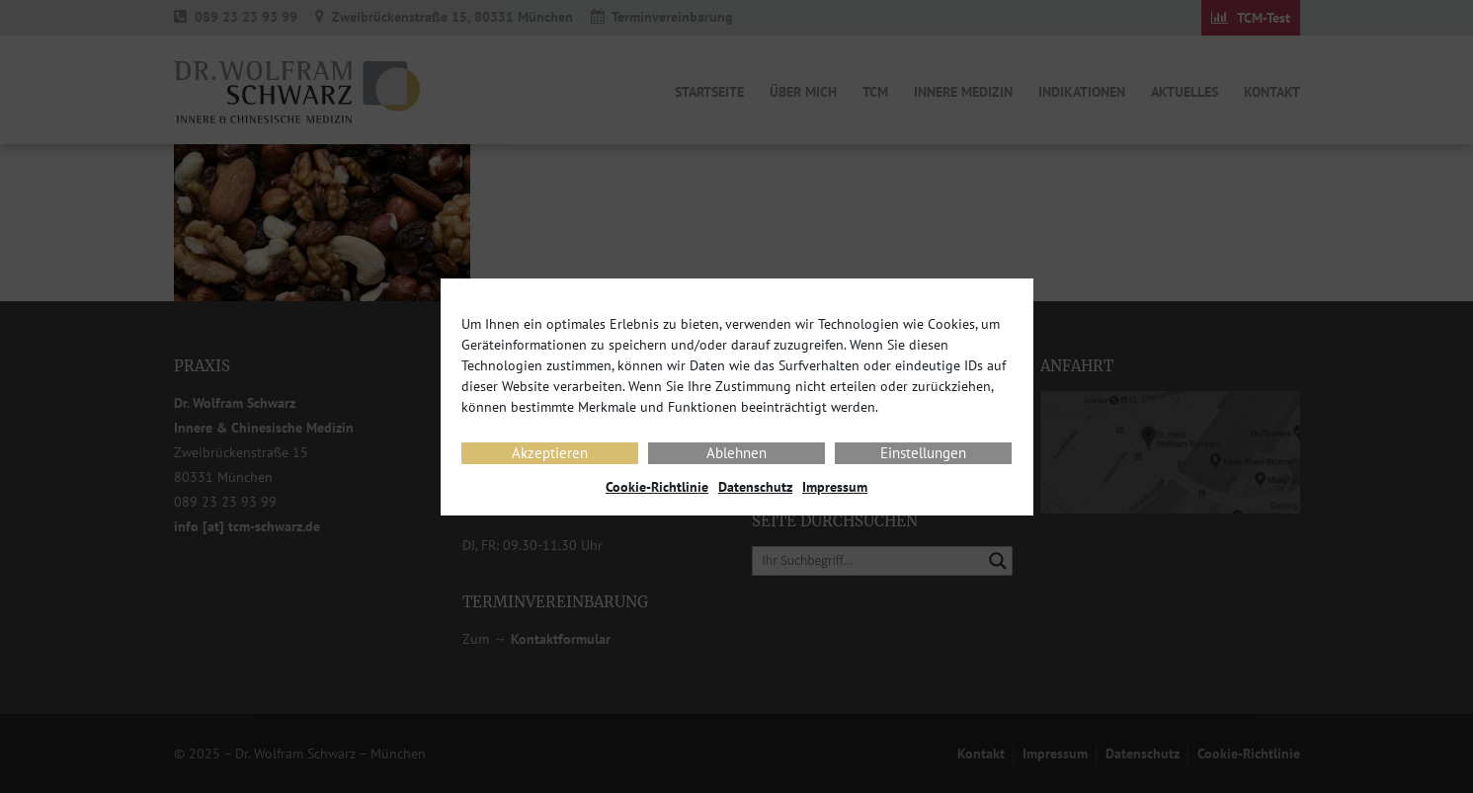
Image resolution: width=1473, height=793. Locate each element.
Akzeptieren (550, 452)
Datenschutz (755, 487)
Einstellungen (923, 452)
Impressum (834, 487)
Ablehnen (736, 452)
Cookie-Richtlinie (657, 487)
